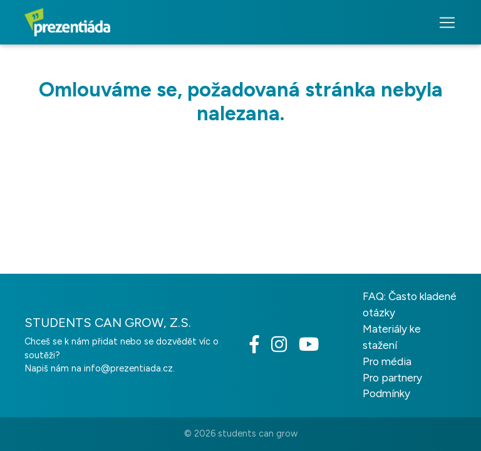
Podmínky (386, 393)
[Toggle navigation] (443, 22)
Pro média (387, 361)
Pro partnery (392, 377)
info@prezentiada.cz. (129, 368)
